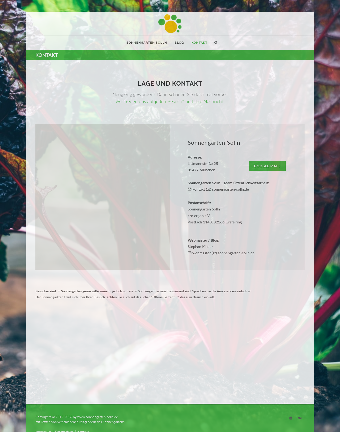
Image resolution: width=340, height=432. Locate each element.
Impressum (43, 384)
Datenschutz (64, 384)
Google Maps (267, 166)
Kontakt (83, 384)
